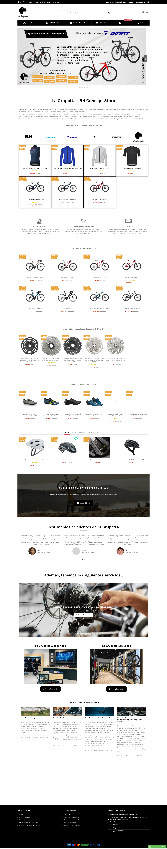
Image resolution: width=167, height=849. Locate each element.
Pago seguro (23, 820)
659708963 (114, 825)
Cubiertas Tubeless (59, 718)
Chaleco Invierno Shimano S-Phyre (35, 168)
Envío (21, 814)
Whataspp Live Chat (157, 847)
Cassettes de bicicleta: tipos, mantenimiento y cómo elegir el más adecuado (130, 719)
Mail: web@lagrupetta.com (49, 2)
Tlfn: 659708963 (32, 2)
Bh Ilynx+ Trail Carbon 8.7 (35, 200)
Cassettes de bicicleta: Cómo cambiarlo (99, 718)
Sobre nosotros (24, 817)
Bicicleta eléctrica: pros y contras (33, 718)
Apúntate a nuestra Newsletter (29, 825)
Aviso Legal (67, 814)
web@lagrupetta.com (117, 828)
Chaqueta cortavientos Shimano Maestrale (67, 168)
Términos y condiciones (72, 817)
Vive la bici (25, 737)
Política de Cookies (70, 822)
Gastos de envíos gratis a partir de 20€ (119, 2)
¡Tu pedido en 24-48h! (142, 2)
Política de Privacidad (71, 820)
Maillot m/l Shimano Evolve (99, 168)
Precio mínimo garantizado (28, 822)
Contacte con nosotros (72, 825)
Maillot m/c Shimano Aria (132, 168)
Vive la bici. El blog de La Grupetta (83, 702)
